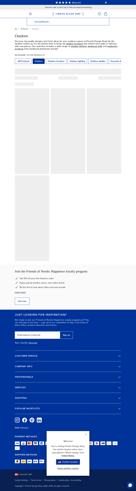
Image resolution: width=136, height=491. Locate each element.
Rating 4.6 (76, 2)
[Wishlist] (99, 14)
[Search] (30, 21)
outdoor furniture (74, 43)
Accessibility (76, 480)
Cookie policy (64, 480)
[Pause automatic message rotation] (106, 2)
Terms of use (36, 480)
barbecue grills (95, 46)
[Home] (16, 29)
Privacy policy (49, 480)
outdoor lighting (78, 46)
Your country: (21, 343)
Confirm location (68, 462)
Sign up (66, 335)
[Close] (86, 434)
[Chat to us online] (130, 485)
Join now (22, 301)
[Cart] (106, 14)
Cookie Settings (21, 480)
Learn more (20, 292)
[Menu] (30, 14)
